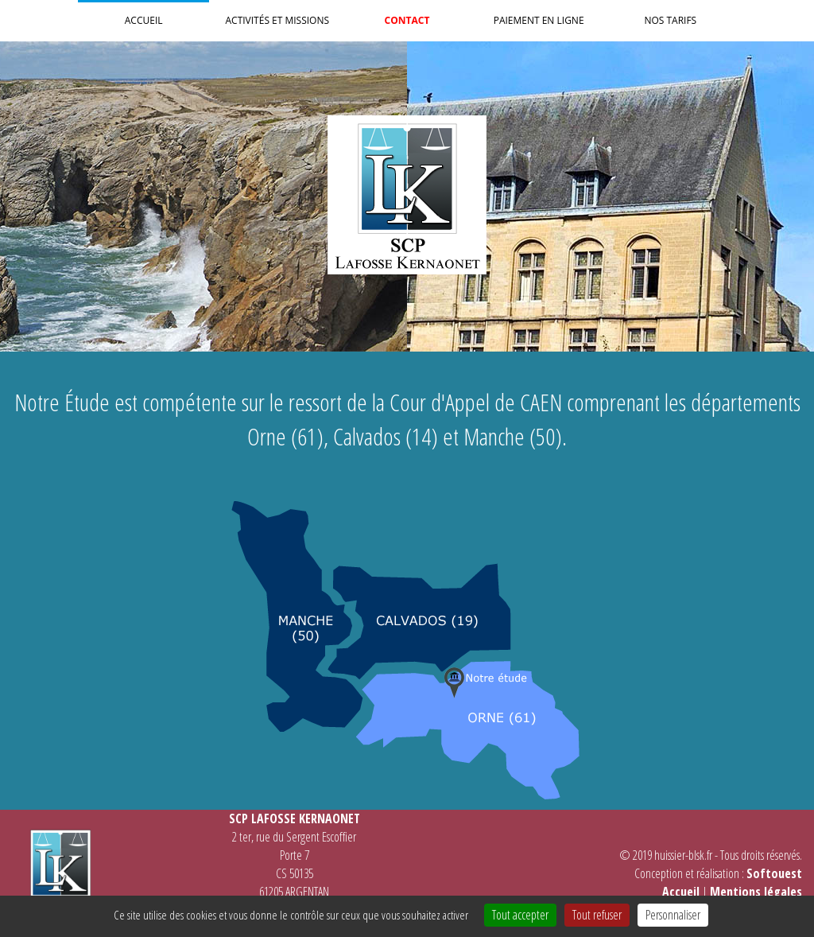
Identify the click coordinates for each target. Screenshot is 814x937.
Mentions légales (756, 891)
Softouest (774, 873)
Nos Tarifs (670, 20)
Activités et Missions (277, 20)
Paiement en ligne (539, 20)
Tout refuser (597, 914)
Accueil (144, 20)
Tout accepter (520, 914)
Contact (407, 20)
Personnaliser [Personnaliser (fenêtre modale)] (672, 914)
